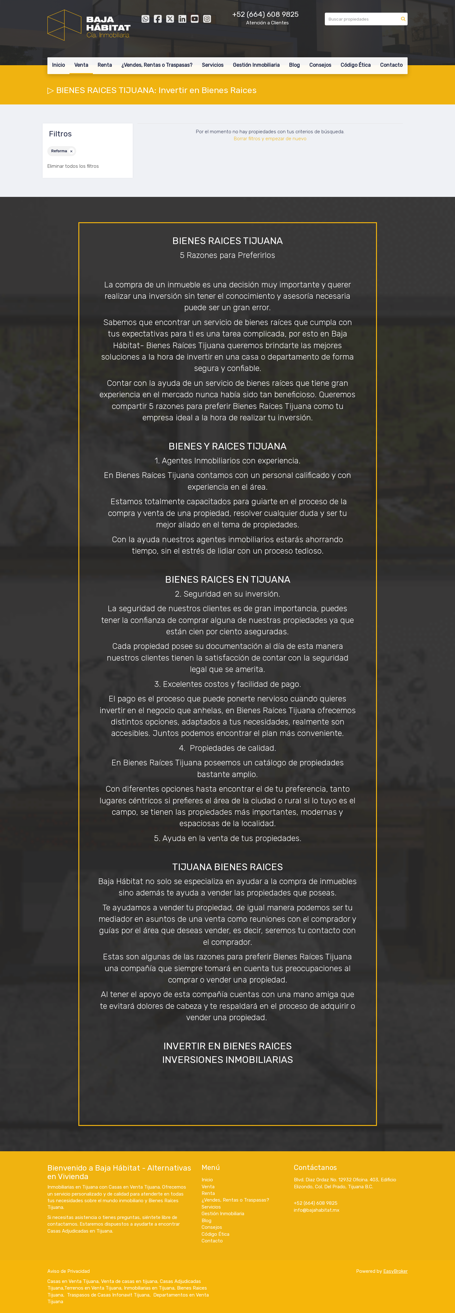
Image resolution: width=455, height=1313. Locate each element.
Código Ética (356, 65)
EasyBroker (395, 1271)
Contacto (391, 65)
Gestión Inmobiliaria (256, 65)
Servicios (212, 65)
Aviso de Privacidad (68, 1271)
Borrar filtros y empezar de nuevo (270, 138)
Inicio (58, 65)
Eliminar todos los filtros (73, 166)
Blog (294, 65)
